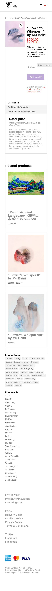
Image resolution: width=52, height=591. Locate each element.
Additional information (18, 107)
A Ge (7, 396)
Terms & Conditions (17, 526)
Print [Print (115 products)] (15, 375)
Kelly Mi (8, 429)
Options (31, 67)
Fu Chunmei (10, 409)
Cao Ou (8, 399)
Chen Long (10, 402)
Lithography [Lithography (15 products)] (34, 362)
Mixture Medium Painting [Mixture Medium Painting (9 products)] (25, 365)
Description (13, 103)
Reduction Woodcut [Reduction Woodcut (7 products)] (38, 375)
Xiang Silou (10, 460)
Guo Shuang (10, 413)
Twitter (9, 534)
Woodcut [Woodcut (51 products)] (9, 386)
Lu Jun (8, 436)
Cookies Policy (14, 518)
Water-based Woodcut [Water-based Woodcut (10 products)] (13, 382)
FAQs (8, 511)
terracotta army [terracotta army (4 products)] (30, 379)
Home (7, 18)
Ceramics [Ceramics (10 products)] (9, 359)
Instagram (11, 538)
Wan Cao (9, 450)
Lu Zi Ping (9, 439)
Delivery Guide (14, 514)
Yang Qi (8, 463)
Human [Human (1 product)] (32, 359)
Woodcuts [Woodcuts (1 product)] (18, 386)
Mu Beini (15, 18)
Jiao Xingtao (10, 426)
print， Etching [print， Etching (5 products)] (24, 375)
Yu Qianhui (10, 470)
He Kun (8, 419)
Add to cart (36, 77)
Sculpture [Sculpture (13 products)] (19, 379)
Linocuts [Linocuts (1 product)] (9, 362)
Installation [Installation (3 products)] (40, 359)
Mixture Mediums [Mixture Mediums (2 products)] (11, 369)
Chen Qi (9, 406)
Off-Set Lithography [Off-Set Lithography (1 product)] (26, 369)
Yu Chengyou (11, 466)
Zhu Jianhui (10, 473)
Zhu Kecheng (11, 476)
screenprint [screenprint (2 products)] (9, 379)
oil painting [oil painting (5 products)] (39, 372)
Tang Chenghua (12, 446)
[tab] (26, 103)
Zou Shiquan (10, 480)
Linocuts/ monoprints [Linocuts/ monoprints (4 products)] (21, 362)
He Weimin (10, 423)
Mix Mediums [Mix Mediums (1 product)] (10, 365)
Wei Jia (8, 453)
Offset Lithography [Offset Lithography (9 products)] (12, 372)
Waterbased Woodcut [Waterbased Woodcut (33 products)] (30, 382)
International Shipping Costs (21, 111)
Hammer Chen (11, 416)
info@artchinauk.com (17, 498)
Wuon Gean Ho (12, 456)
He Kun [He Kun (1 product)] (25, 359)
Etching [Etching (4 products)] (17, 359)
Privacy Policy (13, 522)
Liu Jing (8, 433)
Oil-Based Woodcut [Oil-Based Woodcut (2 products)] (27, 372)
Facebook (11, 541)
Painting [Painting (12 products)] (9, 375)
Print (38, 92)
